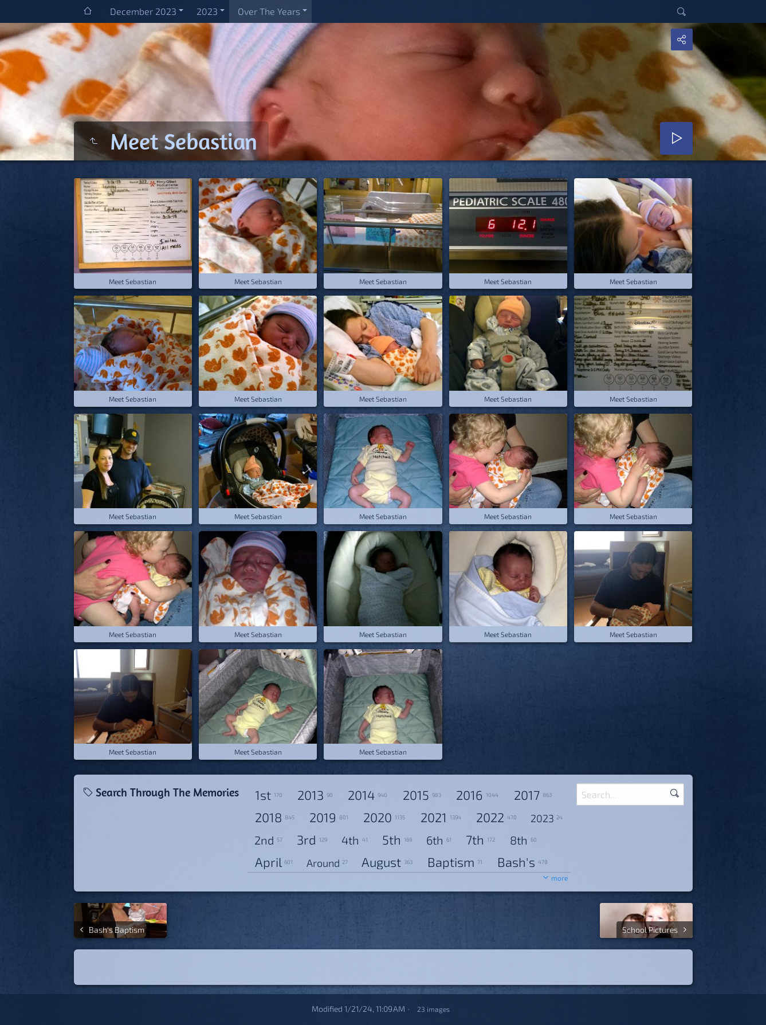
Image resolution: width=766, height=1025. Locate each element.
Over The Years (269, 11)
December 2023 (143, 11)
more (559, 878)
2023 (207, 11)
